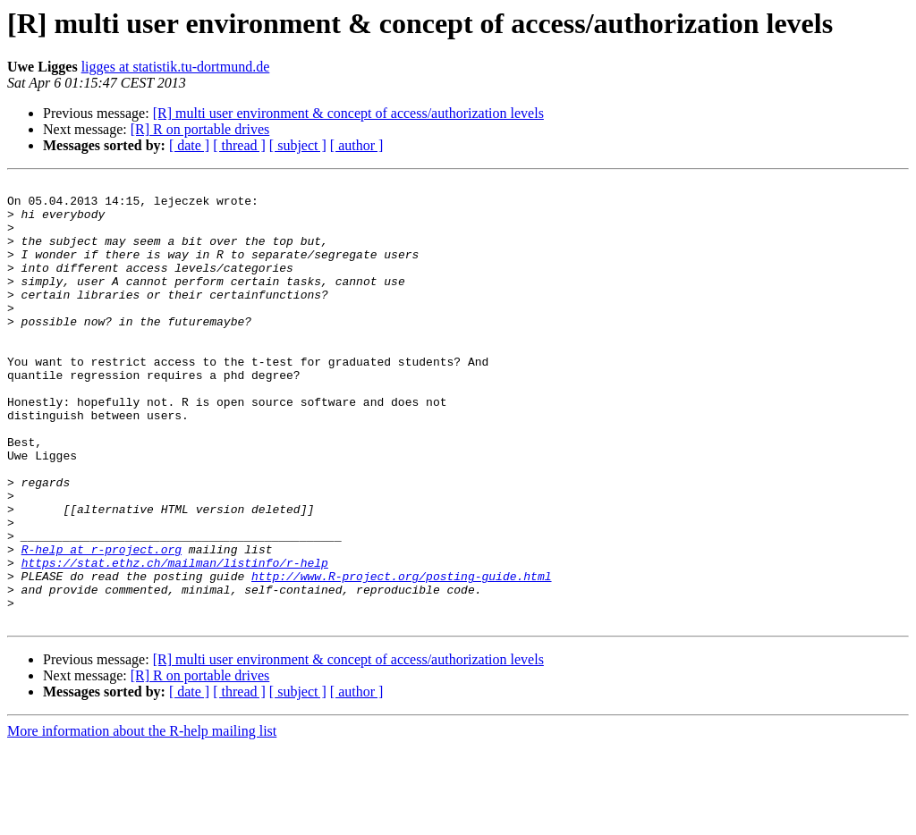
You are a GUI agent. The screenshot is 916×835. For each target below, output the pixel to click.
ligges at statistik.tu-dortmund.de (175, 66)
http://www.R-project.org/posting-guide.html (401, 656)
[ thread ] (239, 145)
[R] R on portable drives (200, 129)
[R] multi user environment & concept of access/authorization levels (348, 113)
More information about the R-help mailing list (141, 819)
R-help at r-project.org (101, 624)
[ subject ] (298, 145)
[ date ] (189, 145)
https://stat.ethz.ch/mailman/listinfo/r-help (174, 640)
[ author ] (357, 145)
